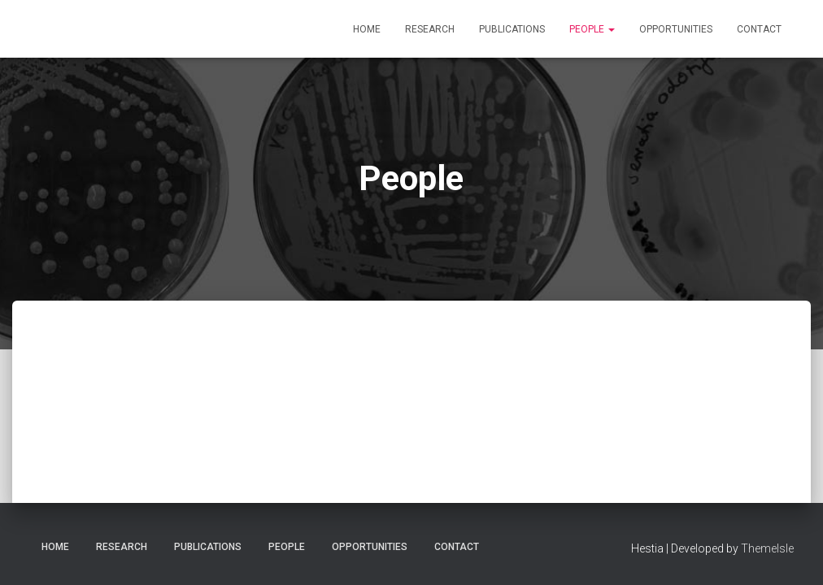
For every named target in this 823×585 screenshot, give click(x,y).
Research (430, 29)
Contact (759, 29)
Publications (512, 29)
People (592, 29)
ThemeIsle (767, 548)
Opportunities (675, 29)
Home (367, 29)
